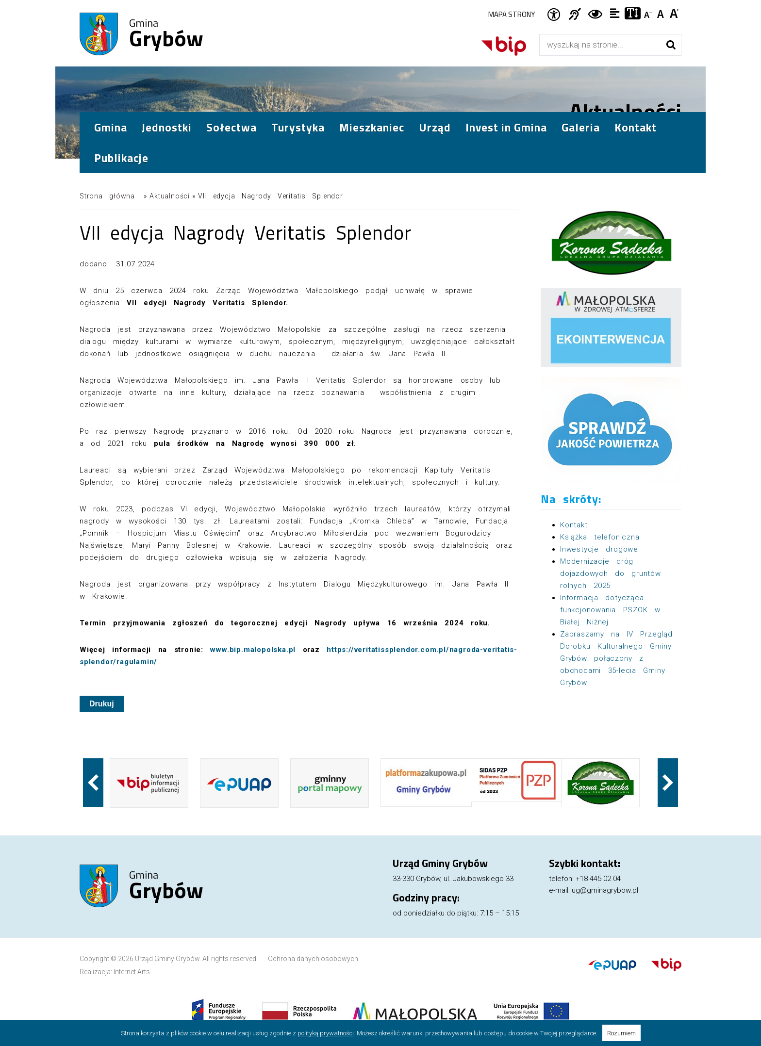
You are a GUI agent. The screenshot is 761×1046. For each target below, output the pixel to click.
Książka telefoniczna (600, 537)
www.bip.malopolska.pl (253, 649)
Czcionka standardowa (661, 12)
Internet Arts (132, 972)
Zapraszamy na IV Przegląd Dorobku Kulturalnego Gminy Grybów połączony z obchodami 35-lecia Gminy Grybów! (616, 658)
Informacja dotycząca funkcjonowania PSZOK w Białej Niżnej (610, 609)
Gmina (166, 34)
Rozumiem (621, 1033)
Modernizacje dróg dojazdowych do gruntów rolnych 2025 (610, 573)
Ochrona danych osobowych (313, 959)
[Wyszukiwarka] (600, 45)
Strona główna (107, 196)
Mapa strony (511, 14)
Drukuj (101, 704)
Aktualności (169, 196)
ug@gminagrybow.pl (605, 890)
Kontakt (635, 127)
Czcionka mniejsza (648, 12)
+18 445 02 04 (598, 878)
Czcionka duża (674, 12)
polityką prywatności (326, 1033)
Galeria (581, 127)
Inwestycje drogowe (599, 549)
